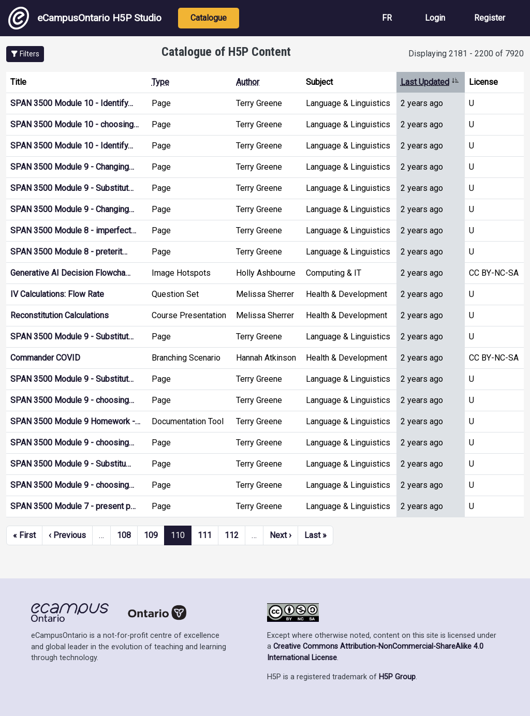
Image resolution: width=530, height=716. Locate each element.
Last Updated (430, 82)
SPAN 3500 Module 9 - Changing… (72, 167)
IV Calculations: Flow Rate (57, 294)
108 (124, 535)
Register (489, 18)
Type (160, 82)
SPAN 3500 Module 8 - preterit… (68, 252)
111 (205, 535)
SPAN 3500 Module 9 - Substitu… (70, 464)
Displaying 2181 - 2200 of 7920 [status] (466, 53)
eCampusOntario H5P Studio (84, 18)
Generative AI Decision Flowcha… (70, 273)
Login (435, 18)
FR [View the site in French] (387, 18)
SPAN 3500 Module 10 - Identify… (71, 103)
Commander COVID (45, 358)
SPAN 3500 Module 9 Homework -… (75, 421)
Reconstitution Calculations (59, 315)
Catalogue (208, 18)
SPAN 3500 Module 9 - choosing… (72, 400)
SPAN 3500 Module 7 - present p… (73, 506)
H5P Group (397, 677)
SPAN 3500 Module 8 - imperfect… (73, 230)
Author (247, 82)
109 (151, 535)
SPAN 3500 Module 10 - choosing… (74, 124)
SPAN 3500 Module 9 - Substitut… (72, 188)
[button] (25, 54)
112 (232, 535)
